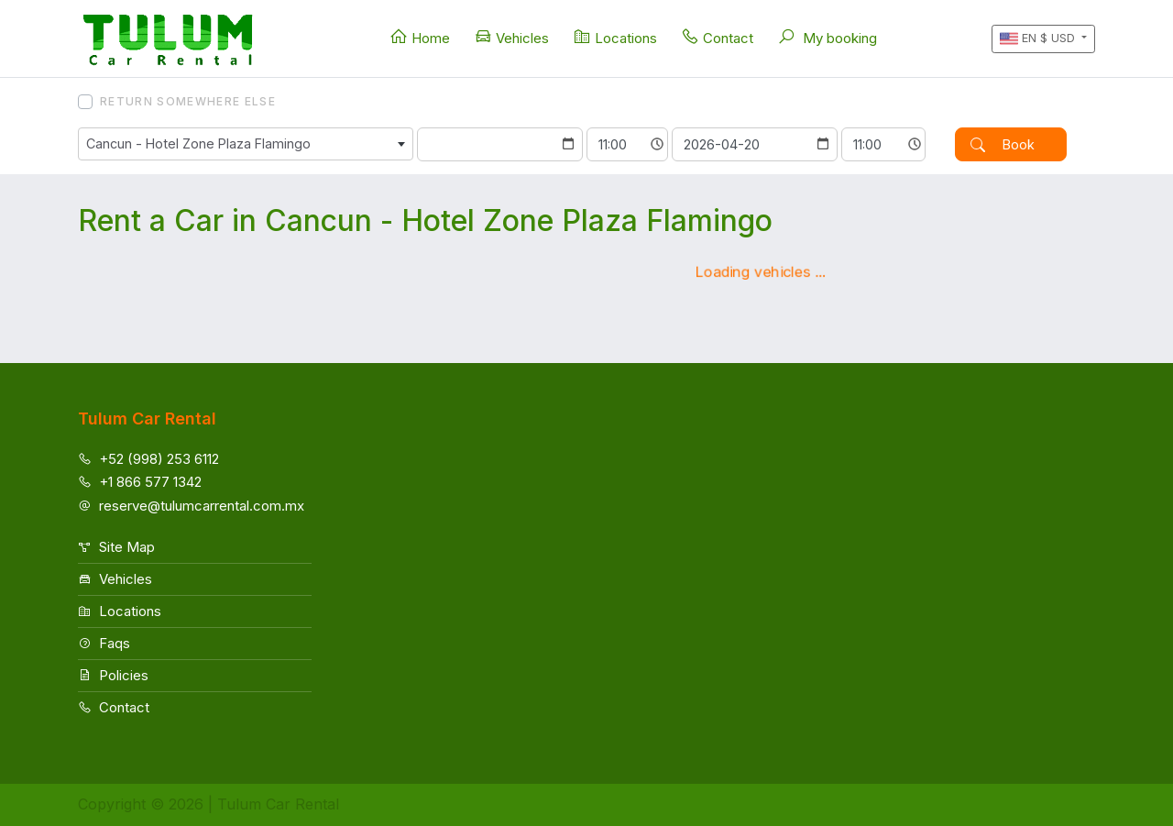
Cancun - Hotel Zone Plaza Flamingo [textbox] (198, 143)
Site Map (116, 547)
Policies (113, 675)
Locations (615, 37)
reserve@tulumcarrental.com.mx (191, 505)
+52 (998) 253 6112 (148, 459)
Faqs (104, 643)
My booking (827, 37)
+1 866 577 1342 (140, 481)
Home (419, 37)
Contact (717, 37)
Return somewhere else (188, 101)
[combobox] (245, 143)
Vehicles (511, 37)
